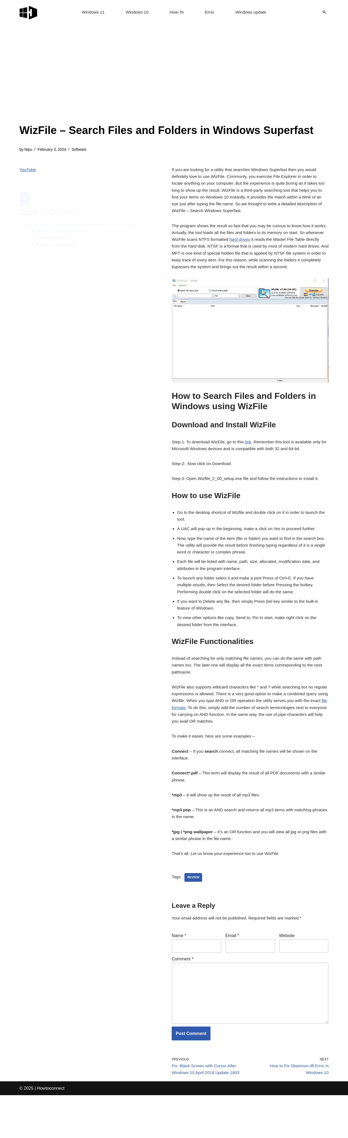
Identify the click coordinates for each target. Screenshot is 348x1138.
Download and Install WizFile (63, 218)
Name (179, 972)
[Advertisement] (167, 81)
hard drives (262, 244)
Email (232, 972)
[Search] (324, 12)
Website (287, 972)
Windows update (252, 12)
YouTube (28, 170)
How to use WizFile (53, 225)
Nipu (29, 150)
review (193, 913)
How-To (177, 12)
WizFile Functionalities (56, 232)
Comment (182, 996)
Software (81, 150)
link (251, 457)
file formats (210, 736)
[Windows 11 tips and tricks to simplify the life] (29, 12)
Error (210, 12)
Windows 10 (136, 12)
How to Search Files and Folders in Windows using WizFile (82, 211)
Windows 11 (91, 12)
